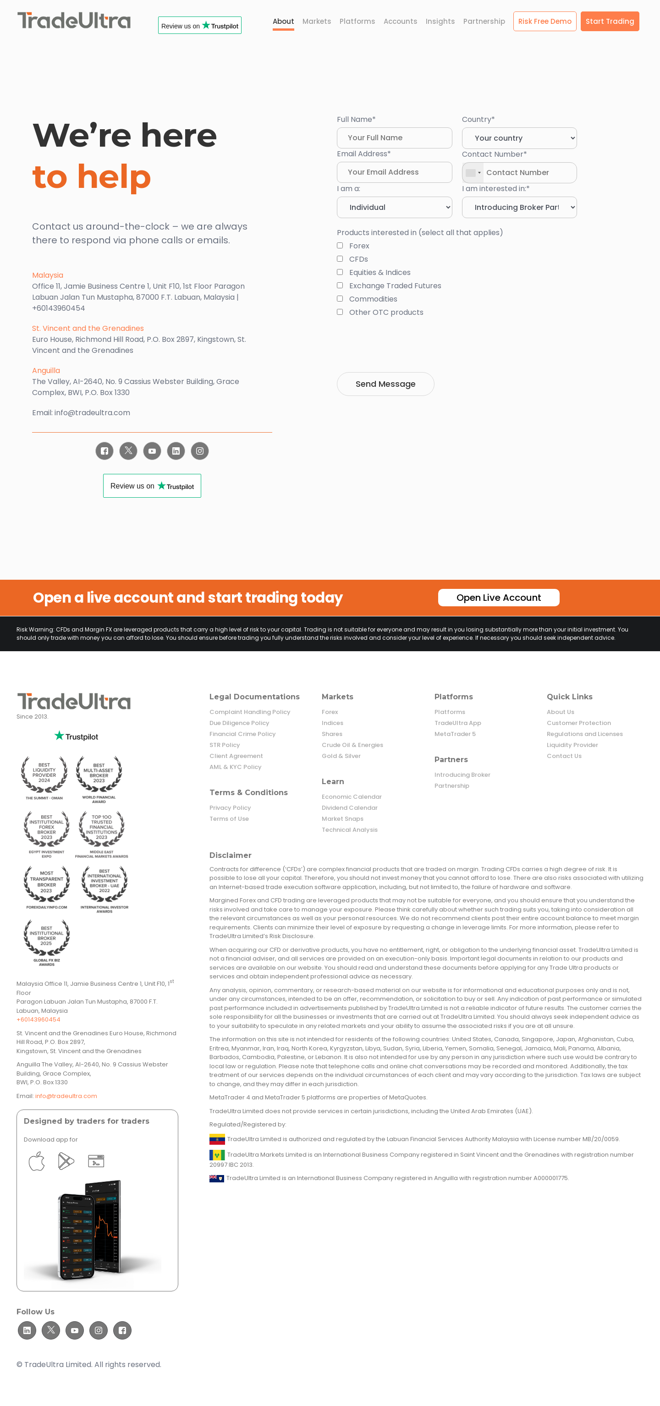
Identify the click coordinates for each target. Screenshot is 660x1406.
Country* (478, 119)
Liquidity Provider (572, 745)
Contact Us (564, 756)
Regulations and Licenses (585, 734)
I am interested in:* (496, 188)
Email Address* (364, 153)
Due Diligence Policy (239, 723)
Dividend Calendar (350, 808)
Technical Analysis (350, 830)
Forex (330, 712)
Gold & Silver (341, 756)
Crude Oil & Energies (352, 745)
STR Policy (224, 745)
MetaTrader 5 (455, 734)
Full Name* (356, 119)
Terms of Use (229, 819)
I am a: (348, 188)
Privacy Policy (230, 808)
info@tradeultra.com (66, 1096)
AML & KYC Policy (235, 767)
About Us (560, 712)
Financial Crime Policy (242, 734)
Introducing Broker (462, 775)
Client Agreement (236, 756)
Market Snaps (342, 819)
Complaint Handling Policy (250, 712)
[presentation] (406, 345)
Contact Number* (494, 154)
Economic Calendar (352, 797)
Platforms (449, 712)
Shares (332, 734)
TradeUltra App (457, 723)
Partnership (451, 786)
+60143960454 (38, 1019)
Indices (332, 723)
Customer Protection (579, 723)
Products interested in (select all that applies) (420, 232)
